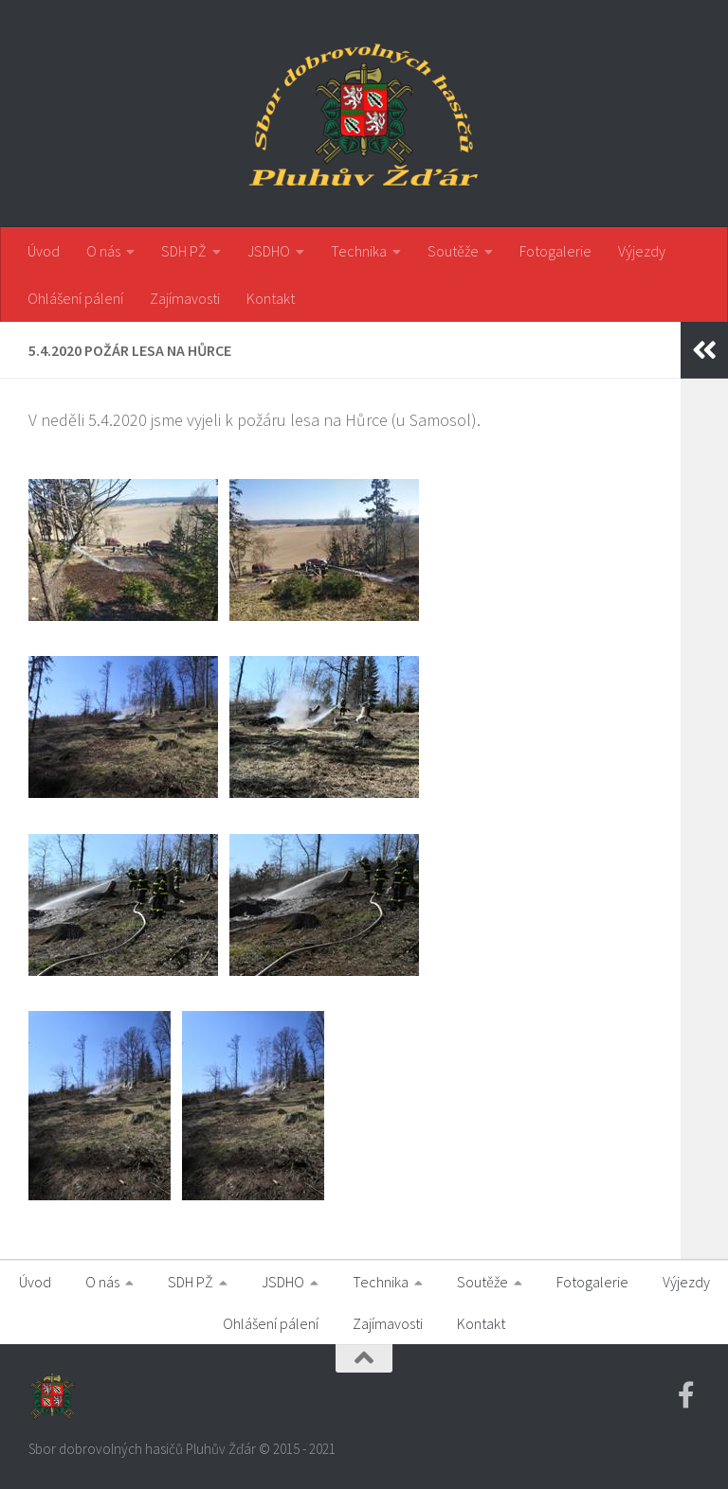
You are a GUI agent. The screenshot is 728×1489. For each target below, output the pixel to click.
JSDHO (268, 250)
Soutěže (453, 250)
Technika (359, 250)
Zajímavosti (185, 298)
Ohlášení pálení (75, 298)
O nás (103, 250)
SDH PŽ (184, 250)
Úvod (43, 250)
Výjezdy (641, 250)
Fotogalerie (555, 250)
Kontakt (270, 298)
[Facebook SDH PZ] (686, 1395)
